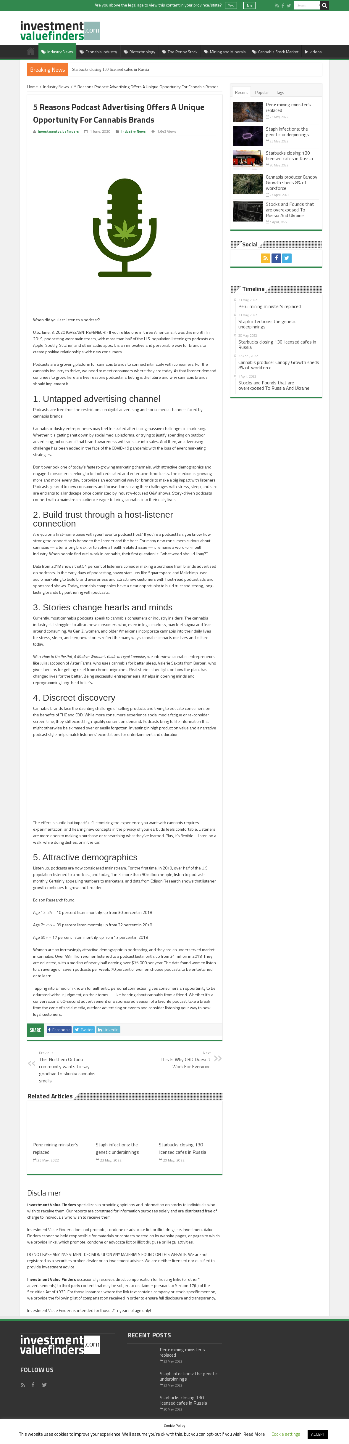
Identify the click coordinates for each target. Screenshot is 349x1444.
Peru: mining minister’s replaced (288, 107)
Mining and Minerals (225, 52)
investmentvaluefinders (58, 131)
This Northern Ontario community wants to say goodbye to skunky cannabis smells (69, 1067)
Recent (241, 92)
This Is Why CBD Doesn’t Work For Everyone (180, 1060)
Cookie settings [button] (286, 1434)
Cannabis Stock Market (275, 52)
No (249, 5)
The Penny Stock (180, 52)
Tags (280, 92)
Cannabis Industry (98, 52)
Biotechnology (139, 52)
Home (30, 51)
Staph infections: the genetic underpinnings (117, 1148)
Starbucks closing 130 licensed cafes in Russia (110, 69)
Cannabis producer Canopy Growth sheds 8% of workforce (291, 182)
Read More (254, 1434)
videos (313, 52)
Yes (231, 5)
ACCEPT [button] (318, 1434)
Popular (262, 92)
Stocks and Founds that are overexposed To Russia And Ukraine (290, 209)
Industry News (57, 52)
